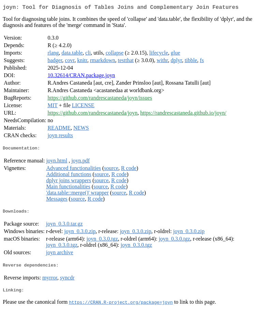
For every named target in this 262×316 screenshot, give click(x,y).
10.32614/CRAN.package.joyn (81, 77)
